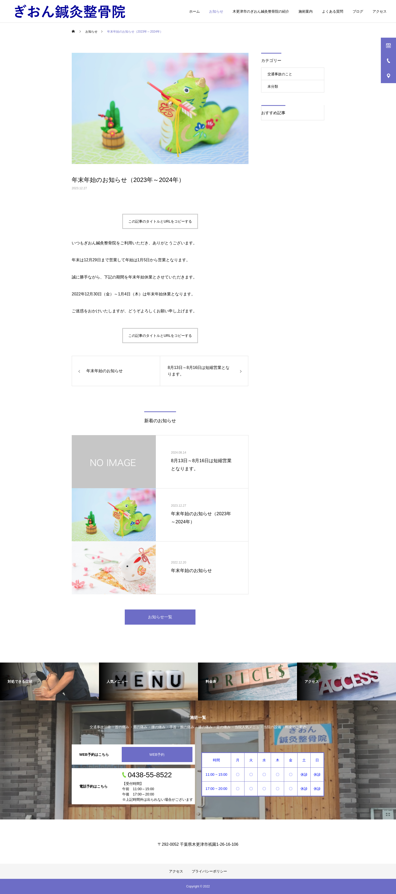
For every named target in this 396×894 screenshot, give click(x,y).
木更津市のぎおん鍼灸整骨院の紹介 (261, 11)
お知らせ (216, 11)
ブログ (358, 11)
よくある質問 (332, 11)
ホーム (194, 11)
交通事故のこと (279, 74)
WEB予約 (157, 754)
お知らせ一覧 (160, 617)
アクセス (380, 11)
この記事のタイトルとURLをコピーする (160, 221)
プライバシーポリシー (209, 871)
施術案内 (306, 11)
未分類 (272, 86)
